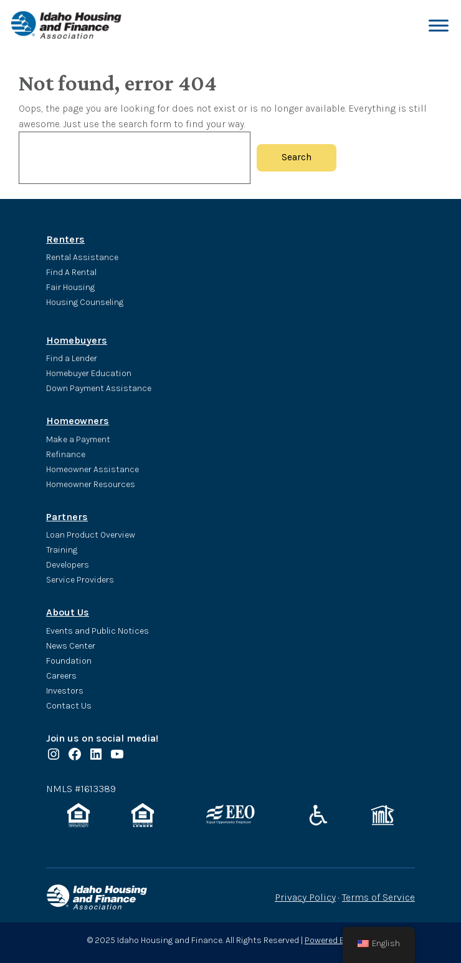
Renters (65, 239)
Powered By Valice (339, 940)
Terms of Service (378, 897)
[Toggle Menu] (439, 25)
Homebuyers (76, 340)
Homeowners (77, 421)
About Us (67, 612)
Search (296, 157)
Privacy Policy (305, 897)
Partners (67, 517)
